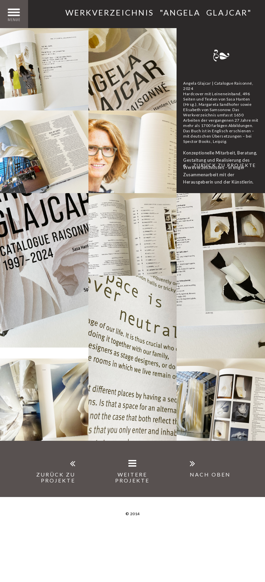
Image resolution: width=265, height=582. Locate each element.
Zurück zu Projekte (219, 165)
